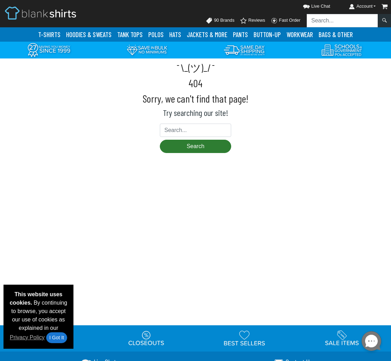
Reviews (252, 20)
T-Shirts (49, 34)
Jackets (207, 34)
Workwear (299, 34)
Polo (156, 34)
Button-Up (267, 34)
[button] (310, 5)
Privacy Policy (27, 337)
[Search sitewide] (342, 20)
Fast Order (285, 20)
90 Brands (220, 20)
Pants (240, 34)
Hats (175, 34)
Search (196, 146)
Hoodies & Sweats (89, 34)
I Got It (56, 337)
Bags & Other (336, 34)
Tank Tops (130, 34)
